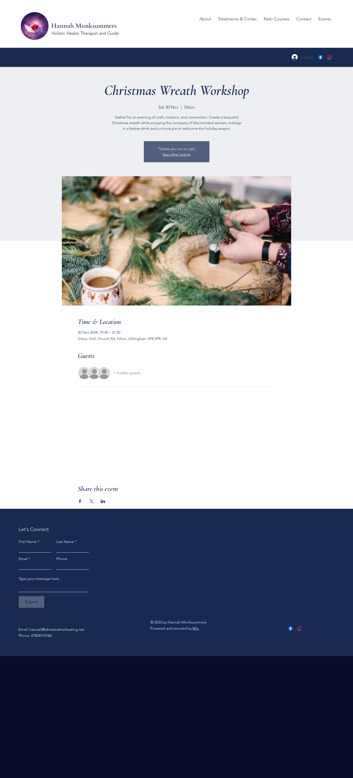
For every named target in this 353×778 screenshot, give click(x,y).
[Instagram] (329, 57)
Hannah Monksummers (84, 25)
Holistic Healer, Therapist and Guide (85, 33)
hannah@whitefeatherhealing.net (57, 629)
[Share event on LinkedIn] (103, 501)
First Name (28, 542)
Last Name (65, 542)
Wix (196, 628)
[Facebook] (320, 57)
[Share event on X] (91, 501)
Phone (61, 559)
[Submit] (31, 602)
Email (23, 559)
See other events (176, 154)
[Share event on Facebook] (80, 501)
